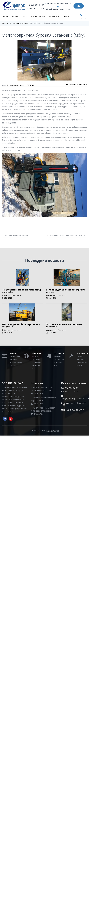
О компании (15, 16)
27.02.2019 (30, 85)
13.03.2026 (52, 333)
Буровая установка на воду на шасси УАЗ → (68, 235)
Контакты (66, 16)
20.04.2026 (8, 298)
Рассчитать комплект (38, 16)
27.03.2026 (8, 333)
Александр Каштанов (15, 85)
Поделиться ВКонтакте (76, 85)
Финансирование (53, 16)
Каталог (25, 16)
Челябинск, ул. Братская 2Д (58, 3)
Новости (25, 23)
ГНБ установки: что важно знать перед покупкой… (21, 291)
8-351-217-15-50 (35, 8)
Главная (5, 16)
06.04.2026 (52, 298)
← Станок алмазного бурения (16, 235)
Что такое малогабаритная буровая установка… (64, 325)
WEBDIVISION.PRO (52, 430)
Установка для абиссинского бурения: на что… (65, 291)
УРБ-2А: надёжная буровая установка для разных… (21, 325)
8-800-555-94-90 (35, 5)
